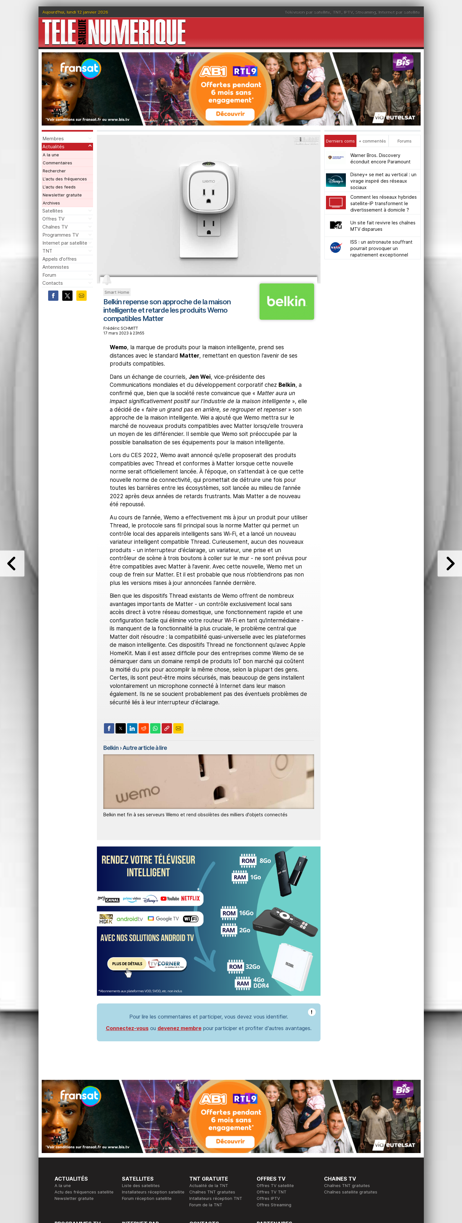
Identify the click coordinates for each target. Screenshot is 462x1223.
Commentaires (57, 162)
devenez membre (179, 945)
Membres (53, 138)
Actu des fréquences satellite (84, 1109)
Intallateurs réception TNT (215, 1115)
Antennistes (55, 267)
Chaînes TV (55, 227)
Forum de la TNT (205, 1122)
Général (197, 1160)
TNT (337, 11)
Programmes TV (60, 235)
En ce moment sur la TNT (80, 1147)
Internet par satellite (399, 11)
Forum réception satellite (147, 1115)
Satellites (52, 211)
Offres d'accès (136, 1160)
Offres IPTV (268, 1115)
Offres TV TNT (272, 1109)
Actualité (131, 1154)
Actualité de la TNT (208, 1103)
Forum (49, 275)
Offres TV (53, 219)
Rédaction (199, 1147)
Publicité (197, 1154)
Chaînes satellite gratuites (350, 1109)
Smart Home (117, 292)
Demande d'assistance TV (215, 1167)
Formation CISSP (273, 1154)
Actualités (53, 146)
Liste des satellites (141, 1103)
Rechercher (54, 170)
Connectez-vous (127, 945)
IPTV (348, 11)
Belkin (111, 747)
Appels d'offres (59, 259)
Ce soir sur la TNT (73, 1154)
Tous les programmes (76, 1160)
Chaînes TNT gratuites (212, 1109)
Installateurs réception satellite (153, 1109)
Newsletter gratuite (62, 194)
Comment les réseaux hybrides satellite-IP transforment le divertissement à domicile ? (383, 203)
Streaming (365, 11)
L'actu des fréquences (65, 178)
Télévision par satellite (307, 11)
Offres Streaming (274, 1122)
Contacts (52, 283)
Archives (51, 202)
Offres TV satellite (275, 1103)
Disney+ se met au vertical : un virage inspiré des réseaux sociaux (383, 181)
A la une (51, 154)
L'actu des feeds (59, 186)
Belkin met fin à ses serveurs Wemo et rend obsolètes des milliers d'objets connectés (195, 814)
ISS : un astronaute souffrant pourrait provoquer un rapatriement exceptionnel (381, 248)
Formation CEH (271, 1147)
